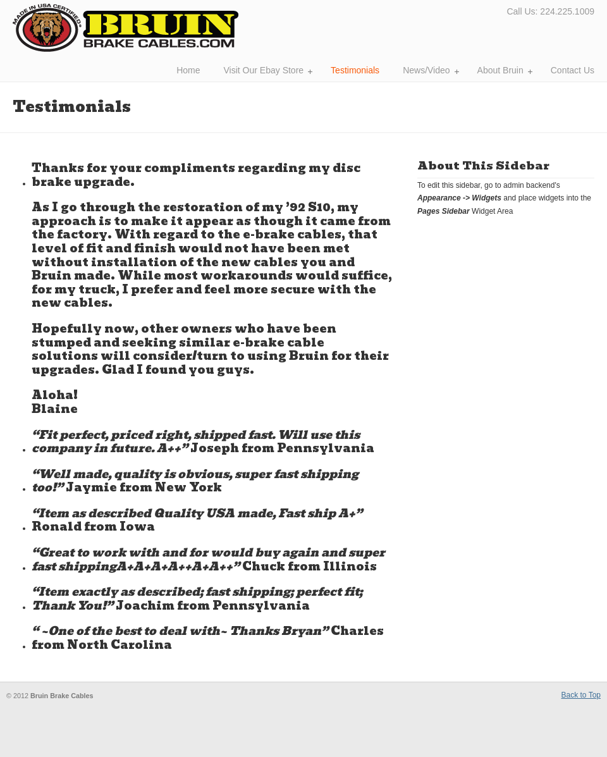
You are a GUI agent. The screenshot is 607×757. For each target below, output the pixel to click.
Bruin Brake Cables (125, 28)
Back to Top (581, 695)
